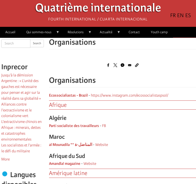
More (5, 159)
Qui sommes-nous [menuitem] (40, 34)
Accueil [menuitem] (10, 32)
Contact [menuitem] (134, 32)
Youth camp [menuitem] (159, 32)
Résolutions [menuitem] (77, 34)
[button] (136, 65)
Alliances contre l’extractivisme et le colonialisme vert (16, 110)
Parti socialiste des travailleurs (74, 125)
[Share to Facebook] (108, 65)
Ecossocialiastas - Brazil (68, 95)
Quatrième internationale (98, 9)
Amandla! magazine (64, 163)
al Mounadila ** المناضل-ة (70, 144)
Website (101, 144)
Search (37, 43)
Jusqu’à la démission (17, 75)
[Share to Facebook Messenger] (122, 65)
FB (104, 125)
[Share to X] (115, 65)
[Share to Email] (129, 65)
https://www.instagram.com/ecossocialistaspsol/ (129, 95)
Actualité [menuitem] (107, 34)
